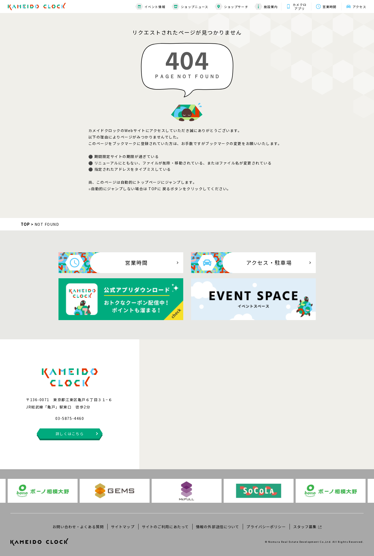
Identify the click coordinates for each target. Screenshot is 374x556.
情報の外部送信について (217, 526)
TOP (25, 224)
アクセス (359, 6)
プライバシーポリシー (266, 526)
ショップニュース (190, 6)
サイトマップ (123, 526)
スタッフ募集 (307, 526)
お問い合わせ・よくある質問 (78, 526)
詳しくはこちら (70, 433)
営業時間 (329, 6)
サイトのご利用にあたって (165, 526)
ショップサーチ (231, 6)
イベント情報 (150, 6)
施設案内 (266, 6)
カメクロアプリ (299, 6)
